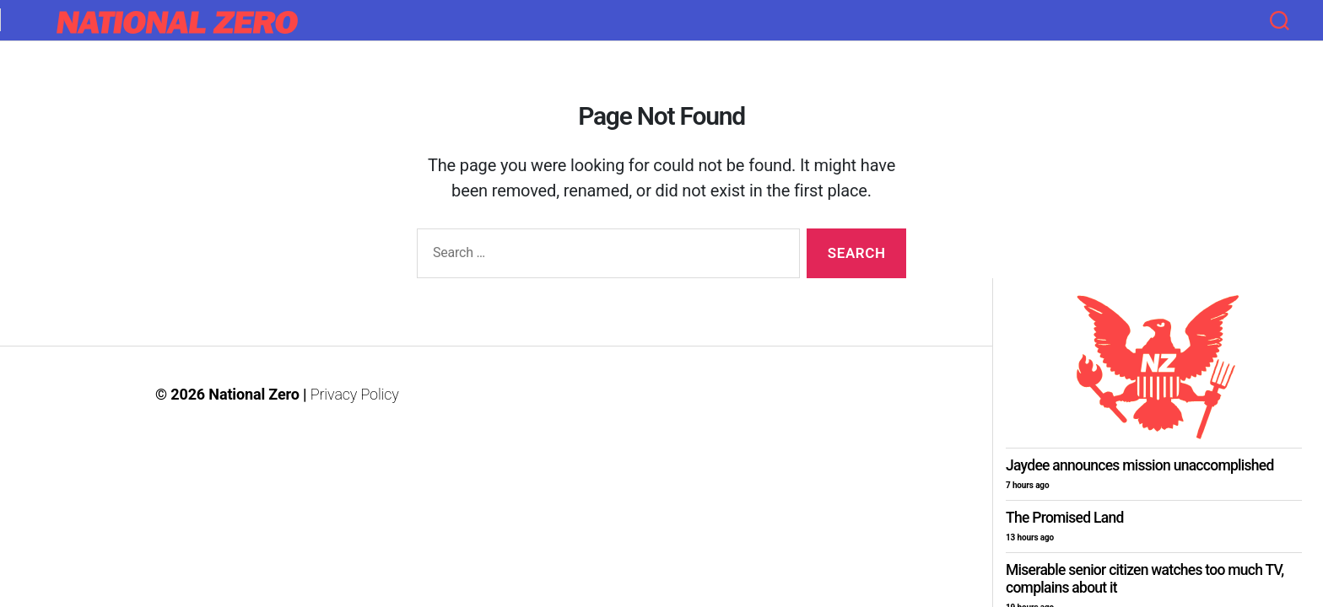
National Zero (253, 394)
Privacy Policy (354, 394)
